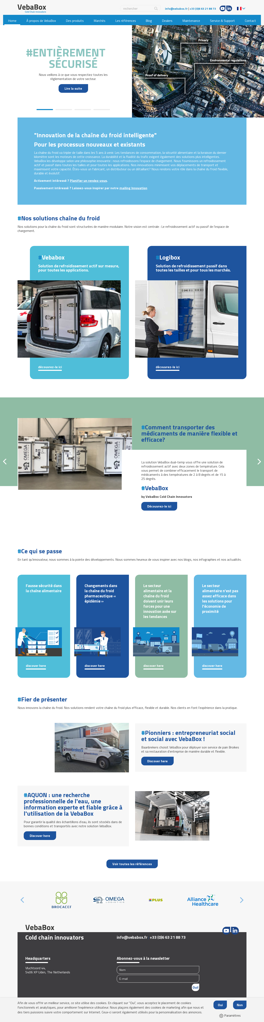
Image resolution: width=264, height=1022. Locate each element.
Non (240, 1004)
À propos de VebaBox (41, 20)
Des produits (75, 20)
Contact (250, 20)
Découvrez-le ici (50, 367)
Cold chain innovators (54, 937)
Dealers (167, 20)
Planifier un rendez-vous (88, 180)
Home (12, 20)
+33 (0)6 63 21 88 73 (203, 8)
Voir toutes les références (132, 863)
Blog (149, 20)
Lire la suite (73, 88)
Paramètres (230, 1015)
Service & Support (222, 20)
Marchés (99, 20)
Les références (125, 20)
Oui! (195, 987)
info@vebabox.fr (176, 8)
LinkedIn (229, 8)
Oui (220, 1004)
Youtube (222, 8)
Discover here (36, 666)
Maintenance (191, 20)
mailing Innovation (133, 188)
